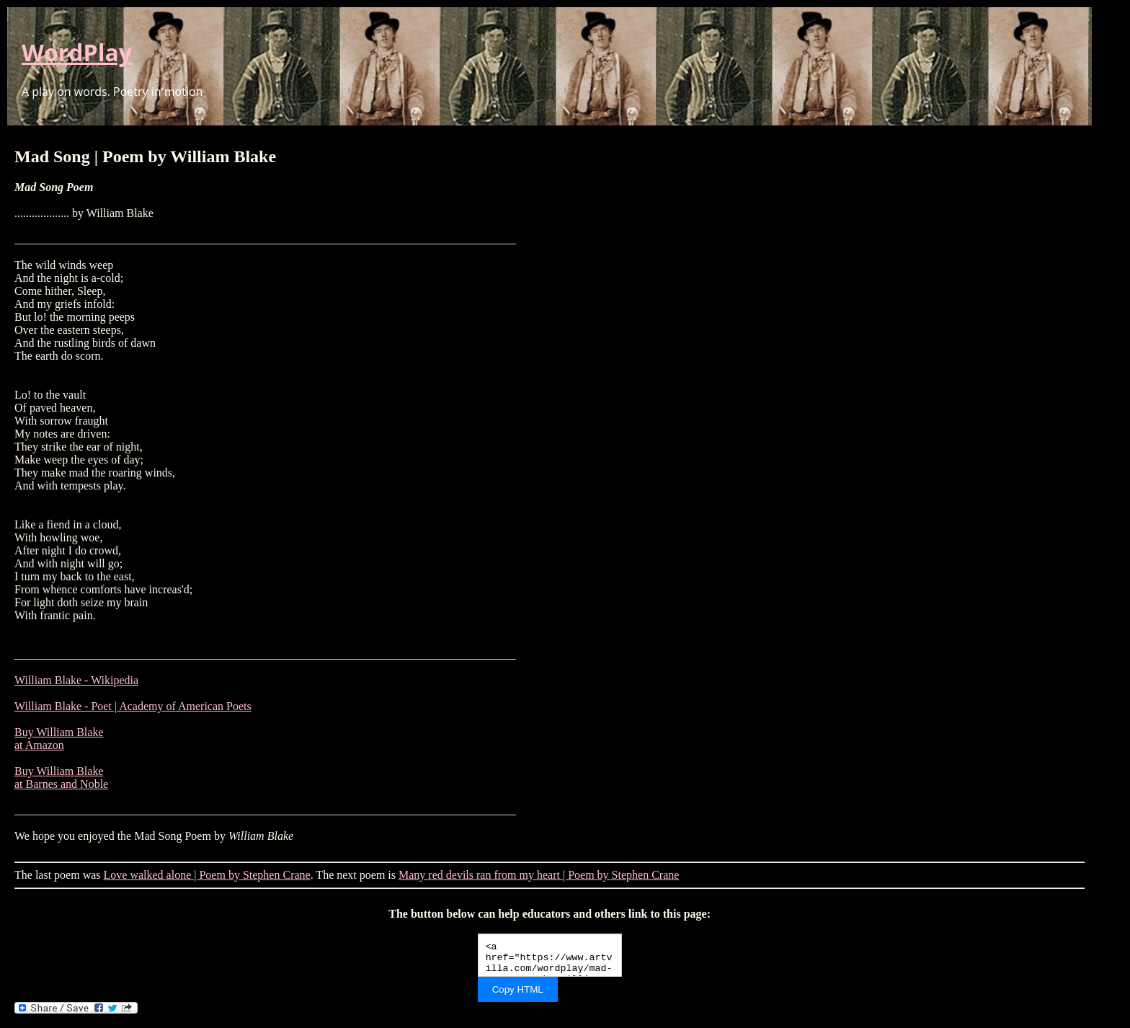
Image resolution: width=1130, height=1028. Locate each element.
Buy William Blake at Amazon (59, 738)
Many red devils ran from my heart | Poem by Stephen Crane (539, 875)
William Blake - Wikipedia (76, 680)
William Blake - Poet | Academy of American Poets (133, 706)
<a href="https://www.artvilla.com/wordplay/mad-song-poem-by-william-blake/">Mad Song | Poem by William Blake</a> (550, 955)
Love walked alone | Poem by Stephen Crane (207, 875)
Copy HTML (517, 989)
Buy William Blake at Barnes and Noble (61, 777)
